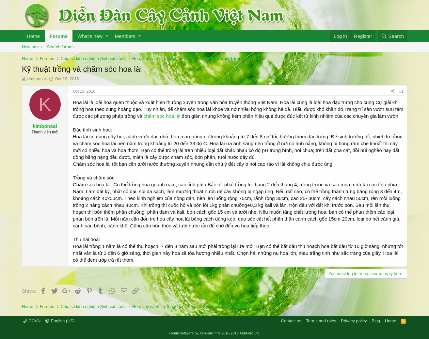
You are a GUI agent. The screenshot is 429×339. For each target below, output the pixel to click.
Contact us (291, 320)
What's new (90, 36)
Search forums (61, 46)
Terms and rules (321, 320)
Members (125, 36)
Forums (59, 36)
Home (33, 36)
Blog (376, 320)
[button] (107, 36)
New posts (32, 46)
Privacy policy (354, 320)
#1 (401, 91)
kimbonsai (36, 78)
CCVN (31, 320)
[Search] (392, 36)
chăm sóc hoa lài (162, 116)
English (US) (60, 320)
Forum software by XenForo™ (215, 333)
